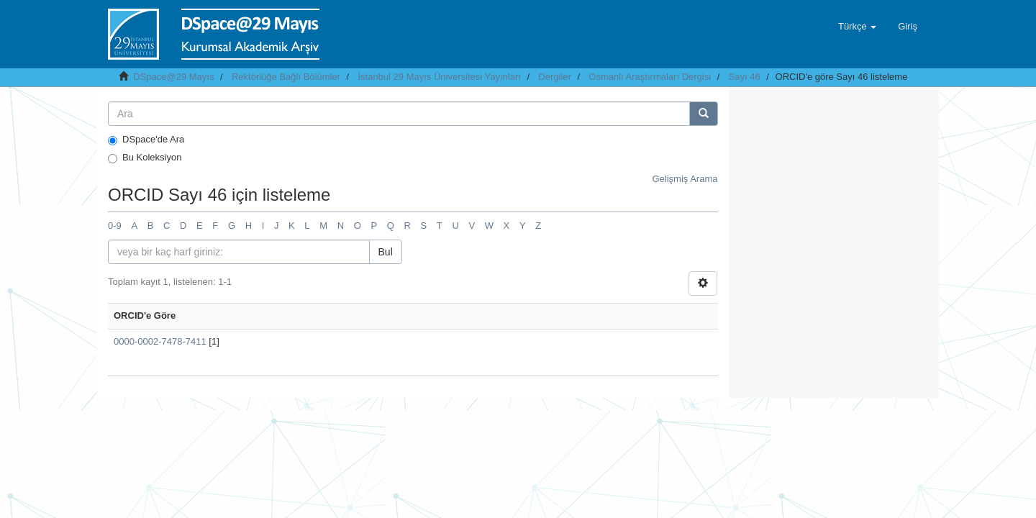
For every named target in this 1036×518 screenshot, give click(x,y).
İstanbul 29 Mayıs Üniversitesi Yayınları (439, 76)
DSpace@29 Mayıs (173, 76)
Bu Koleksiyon (144, 157)
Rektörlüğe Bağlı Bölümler (286, 76)
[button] (857, 27)
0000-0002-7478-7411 (160, 341)
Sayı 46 (744, 76)
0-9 (115, 225)
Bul (385, 252)
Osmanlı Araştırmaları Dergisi (650, 76)
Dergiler (554, 76)
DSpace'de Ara (146, 139)
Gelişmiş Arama (684, 178)
